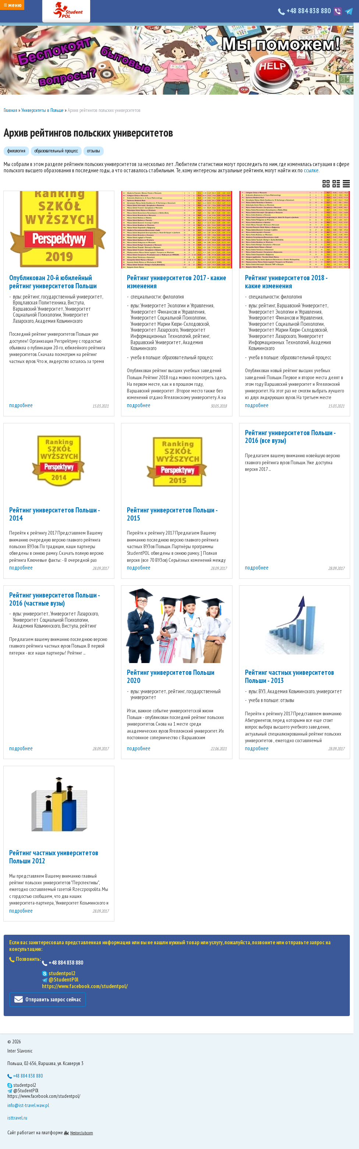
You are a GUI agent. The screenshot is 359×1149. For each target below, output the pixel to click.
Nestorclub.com (81, 1132)
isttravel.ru (17, 1117)
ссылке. (312, 170)
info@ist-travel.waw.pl (28, 1105)
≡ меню (12, 4)
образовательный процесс (56, 151)
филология (16, 151)
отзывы (93, 151)
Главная (10, 110)
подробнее (21, 405)
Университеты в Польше (42, 110)
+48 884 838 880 (305, 10)
